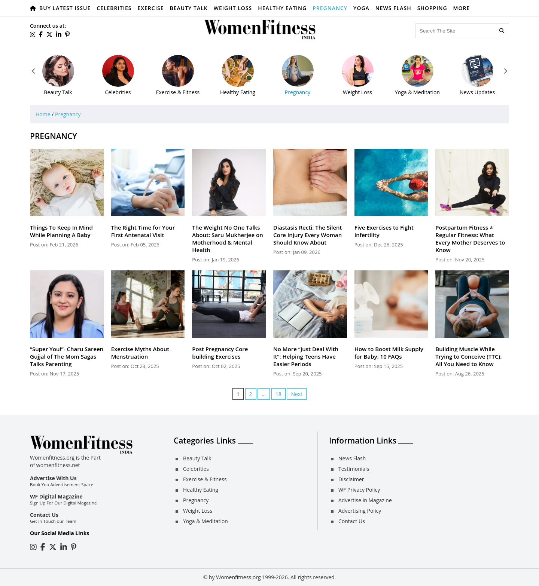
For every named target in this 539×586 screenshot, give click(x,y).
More (461, 8)
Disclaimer (351, 479)
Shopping (432, 8)
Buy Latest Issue (65, 8)
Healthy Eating (282, 8)
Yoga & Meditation (205, 521)
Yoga (361, 8)
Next (296, 394)
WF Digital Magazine (56, 496)
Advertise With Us (53, 478)
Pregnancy (330, 8)
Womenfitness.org (238, 577)
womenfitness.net (58, 465)
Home (43, 114)
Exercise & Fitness (204, 479)
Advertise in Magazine (365, 500)
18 (278, 394)
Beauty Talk (188, 8)
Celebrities (114, 8)
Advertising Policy (359, 510)
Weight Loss (233, 8)
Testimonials (353, 468)
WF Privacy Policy (359, 489)
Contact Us (44, 514)
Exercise (151, 8)
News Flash (393, 8)
